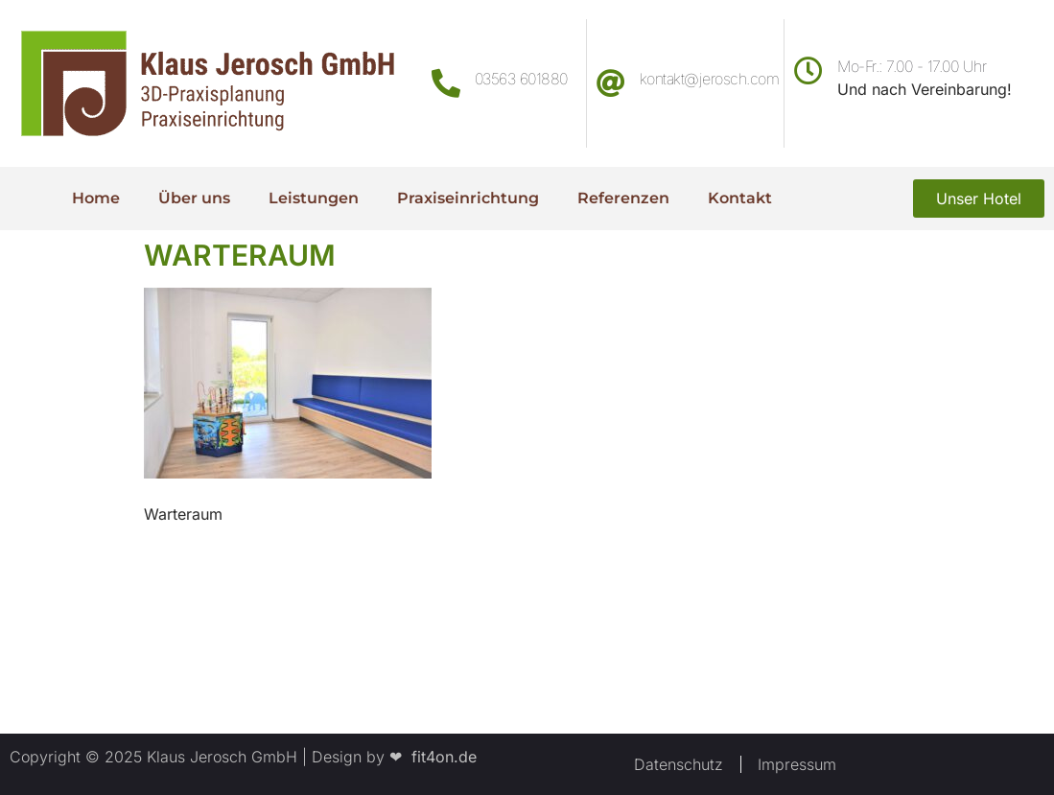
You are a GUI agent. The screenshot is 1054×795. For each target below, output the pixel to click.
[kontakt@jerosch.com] (611, 83)
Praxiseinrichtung (468, 198)
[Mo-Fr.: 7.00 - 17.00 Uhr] (808, 71)
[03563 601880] (446, 83)
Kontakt (740, 198)
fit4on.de (439, 756)
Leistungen (314, 198)
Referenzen (623, 198)
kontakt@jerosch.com (710, 78)
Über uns (194, 198)
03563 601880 (521, 78)
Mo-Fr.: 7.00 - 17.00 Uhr (911, 66)
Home (96, 198)
